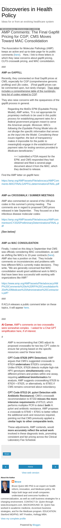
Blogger (36, 525)
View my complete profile (13, 518)
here (17, 54)
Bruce (18, 482)
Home (30, 467)
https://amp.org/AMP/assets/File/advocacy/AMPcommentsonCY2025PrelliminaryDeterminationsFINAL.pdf (30, 222)
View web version (30, 472)
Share (6, 454)
